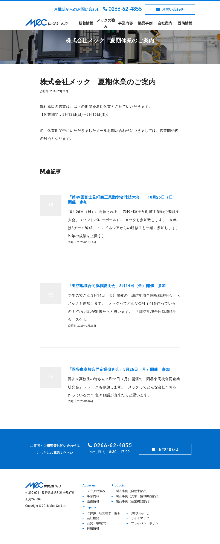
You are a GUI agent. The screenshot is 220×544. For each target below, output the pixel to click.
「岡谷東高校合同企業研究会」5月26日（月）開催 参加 (119, 369)
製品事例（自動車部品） (132, 491)
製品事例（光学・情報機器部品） (138, 496)
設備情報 (185, 23)
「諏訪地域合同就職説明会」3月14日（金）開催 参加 (117, 285)
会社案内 (165, 23)
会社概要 (93, 518)
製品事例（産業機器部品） (134, 501)
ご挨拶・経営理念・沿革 (103, 513)
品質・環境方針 (97, 523)
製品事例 (145, 23)
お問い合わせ (173, 9)
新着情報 (86, 23)
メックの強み (106, 23)
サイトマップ (140, 518)
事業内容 (125, 23)
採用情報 (93, 528)
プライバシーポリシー (146, 523)
